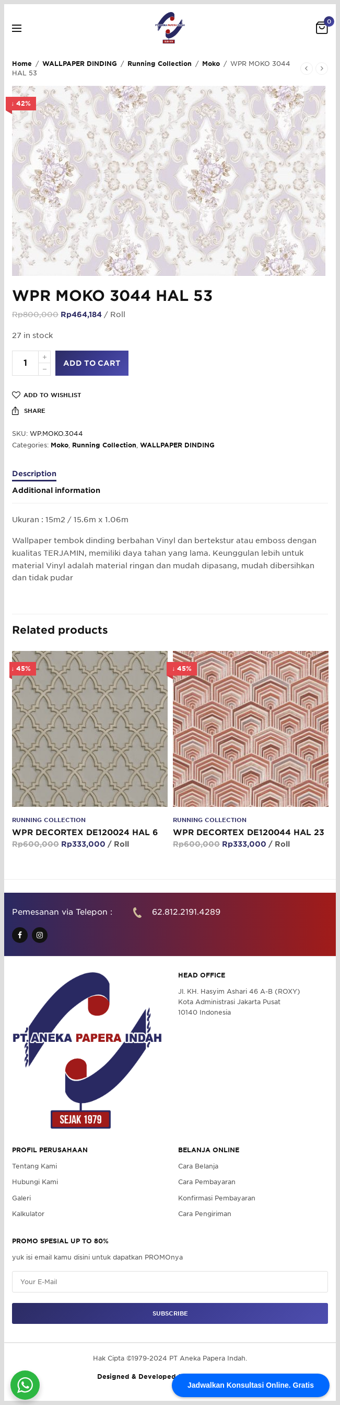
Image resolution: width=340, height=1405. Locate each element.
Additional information (56, 490)
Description (34, 474)
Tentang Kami (34, 1166)
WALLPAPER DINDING (79, 64)
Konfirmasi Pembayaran (216, 1198)
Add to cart (92, 363)
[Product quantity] (25, 363)
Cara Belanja (198, 1166)
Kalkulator (28, 1214)
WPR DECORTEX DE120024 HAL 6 (85, 832)
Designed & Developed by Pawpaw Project (169, 1377)
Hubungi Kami (35, 1182)
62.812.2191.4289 (186, 912)
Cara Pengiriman (204, 1214)
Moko (211, 64)
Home (22, 64)
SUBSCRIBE (170, 1313)
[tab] (170, 478)
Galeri (21, 1198)
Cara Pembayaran (207, 1182)
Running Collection (159, 64)
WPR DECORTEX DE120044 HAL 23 (248, 832)
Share (28, 411)
